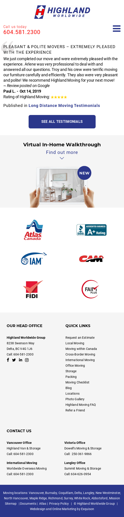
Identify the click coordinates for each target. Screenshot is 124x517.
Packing (71, 377)
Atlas (42, 503)
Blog (68, 388)
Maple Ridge (38, 498)
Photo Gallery (75, 399)
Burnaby (51, 493)
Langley (88, 493)
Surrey (68, 498)
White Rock (82, 498)
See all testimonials (62, 121)
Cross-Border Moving (80, 354)
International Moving (80, 360)
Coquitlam (66, 493)
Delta (78, 493)
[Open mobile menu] (117, 28)
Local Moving (74, 343)
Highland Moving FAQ (80, 404)
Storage (71, 371)
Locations (72, 393)
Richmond (55, 498)
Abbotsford (99, 498)
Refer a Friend (75, 410)
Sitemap (11, 503)
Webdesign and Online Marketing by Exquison (62, 509)
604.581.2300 (21, 32)
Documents (28, 503)
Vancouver (36, 493)
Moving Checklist (77, 382)
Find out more (62, 152)
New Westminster (108, 493)
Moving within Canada (81, 349)
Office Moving (75, 365)
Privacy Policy (59, 503)
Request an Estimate (80, 337)
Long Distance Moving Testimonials (64, 105)
